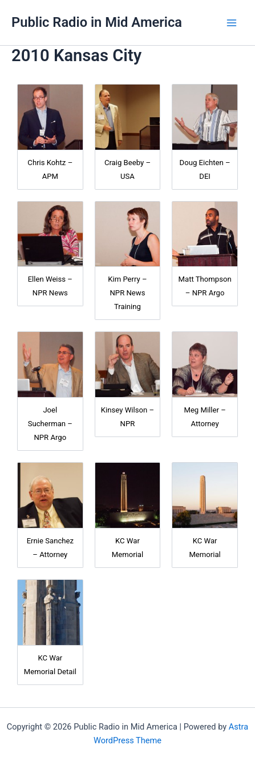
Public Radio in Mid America (96, 22)
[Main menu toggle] (232, 23)
